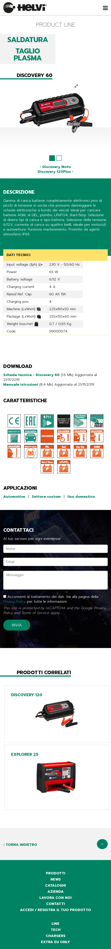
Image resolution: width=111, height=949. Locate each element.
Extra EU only (55, 942)
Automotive (14, 496)
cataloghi (55, 885)
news (55, 879)
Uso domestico (81, 496)
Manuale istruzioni (20, 384)
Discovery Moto (55, 166)
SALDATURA (27, 39)
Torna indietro (20, 844)
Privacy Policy (14, 601)
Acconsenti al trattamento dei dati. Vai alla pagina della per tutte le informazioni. (50, 599)
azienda (55, 891)
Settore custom (46, 496)
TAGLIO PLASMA (28, 54)
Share (8, 242)
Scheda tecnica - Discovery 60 (31, 375)
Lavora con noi (55, 897)
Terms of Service (35, 613)
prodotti (55, 873)
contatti (55, 903)
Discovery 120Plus (55, 171)
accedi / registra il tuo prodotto (55, 910)
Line (55, 923)
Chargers (56, 936)
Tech (56, 929)
